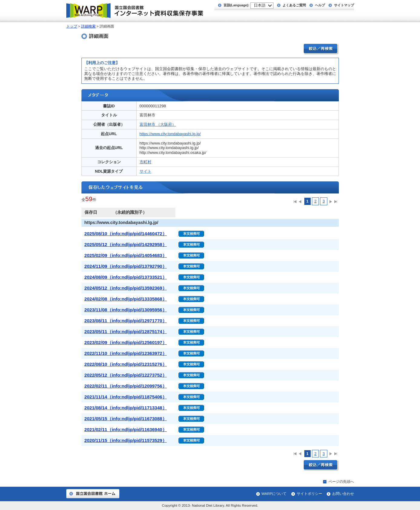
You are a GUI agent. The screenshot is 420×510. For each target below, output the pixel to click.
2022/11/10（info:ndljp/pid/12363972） (125, 353)
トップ (71, 26)
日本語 (260, 5)
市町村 (145, 162)
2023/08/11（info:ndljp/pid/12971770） (125, 320)
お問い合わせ (343, 494)
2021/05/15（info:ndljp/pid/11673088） (125, 418)
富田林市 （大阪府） (158, 124)
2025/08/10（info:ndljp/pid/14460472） (125, 233)
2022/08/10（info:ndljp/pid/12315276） (125, 364)
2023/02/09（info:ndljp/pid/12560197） (125, 342)
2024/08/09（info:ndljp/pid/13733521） (125, 277)
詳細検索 (88, 26)
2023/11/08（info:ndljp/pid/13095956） (125, 309)
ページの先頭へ (341, 481)
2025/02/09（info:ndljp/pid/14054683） (125, 255)
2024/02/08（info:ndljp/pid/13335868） (125, 298)
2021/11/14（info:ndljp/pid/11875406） (125, 396)
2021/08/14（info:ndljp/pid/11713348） (125, 407)
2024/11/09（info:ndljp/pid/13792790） (125, 266)
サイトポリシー (309, 494)
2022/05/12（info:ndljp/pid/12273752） (125, 375)
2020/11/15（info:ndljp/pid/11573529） (125, 440)
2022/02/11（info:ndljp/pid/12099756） (125, 385)
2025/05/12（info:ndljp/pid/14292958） (125, 244)
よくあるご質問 (294, 5)
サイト (145, 171)
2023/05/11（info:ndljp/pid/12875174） (125, 331)
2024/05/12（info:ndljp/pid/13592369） (125, 288)
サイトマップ (344, 5)
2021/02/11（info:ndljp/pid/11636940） (125, 429)
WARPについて (274, 494)
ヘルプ (320, 5)
